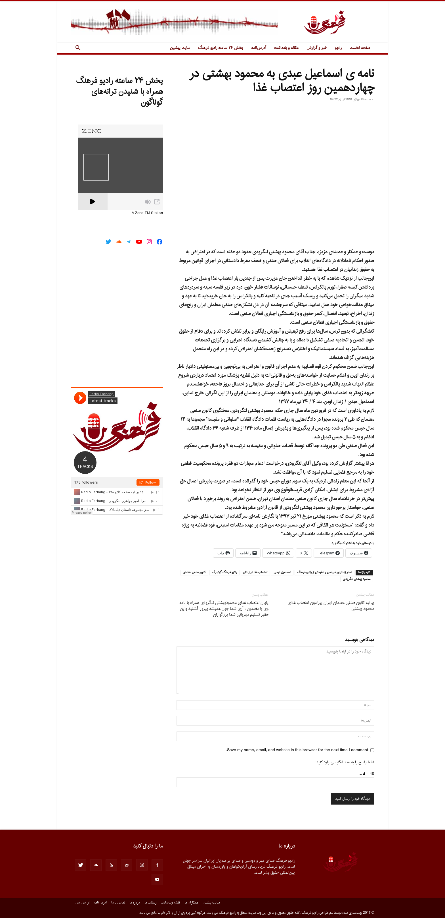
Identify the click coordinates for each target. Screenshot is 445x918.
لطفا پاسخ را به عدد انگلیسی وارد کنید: (344, 762)
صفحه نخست (360, 48)
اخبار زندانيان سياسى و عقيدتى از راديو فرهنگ (324, 572)
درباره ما (134, 902)
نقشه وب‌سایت (170, 902)
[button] (78, 48)
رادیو (338, 48)
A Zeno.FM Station (147, 213)
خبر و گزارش (317, 48)
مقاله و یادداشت (286, 48)
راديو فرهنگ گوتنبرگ (224, 572)
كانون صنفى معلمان (194, 572)
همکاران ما (191, 902)
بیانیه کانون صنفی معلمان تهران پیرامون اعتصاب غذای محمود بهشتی (330, 606)
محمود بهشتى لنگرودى (356, 579)
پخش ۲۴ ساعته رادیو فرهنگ (220, 48)
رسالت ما (150, 902)
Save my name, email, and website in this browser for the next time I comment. (297, 750)
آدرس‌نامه (258, 48)
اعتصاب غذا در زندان (255, 572)
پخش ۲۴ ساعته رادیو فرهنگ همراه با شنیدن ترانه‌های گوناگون (119, 92)
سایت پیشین (180, 48)
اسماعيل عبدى (282, 572)
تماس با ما (118, 902)
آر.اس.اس (82, 902)
